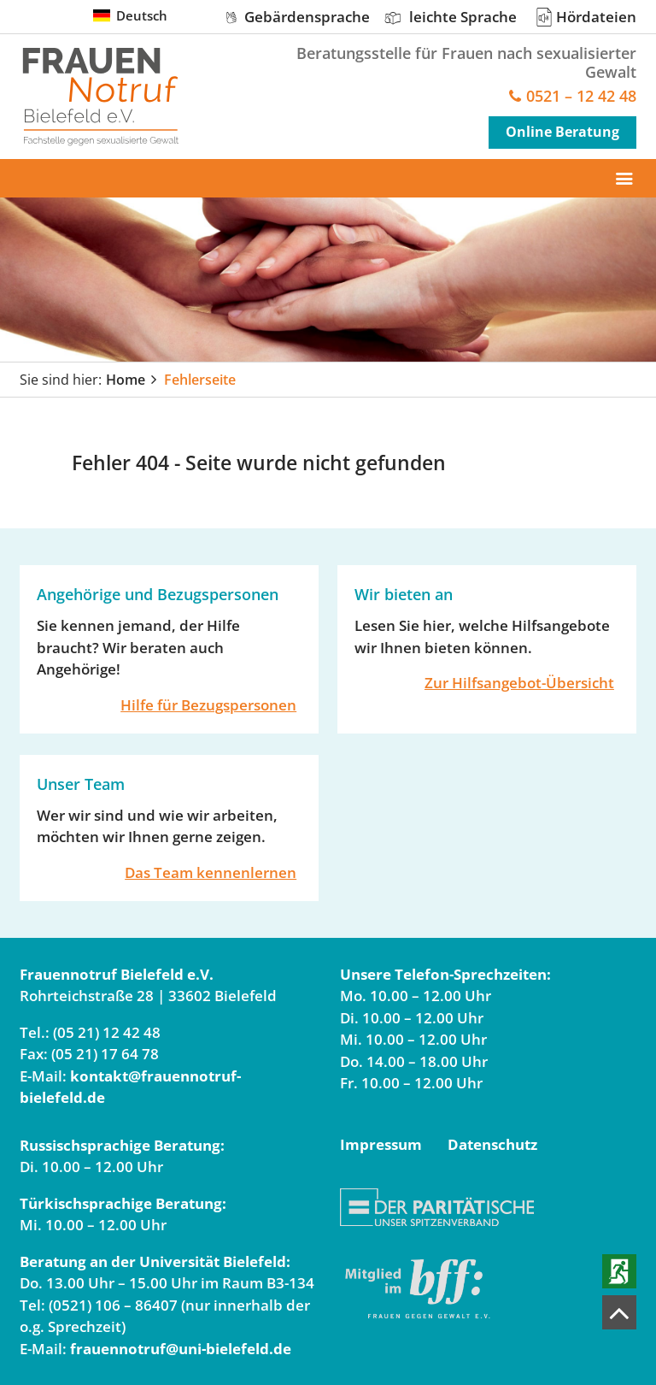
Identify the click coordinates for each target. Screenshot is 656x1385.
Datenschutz (492, 1144)
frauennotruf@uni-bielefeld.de (180, 1348)
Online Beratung (562, 131)
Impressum (381, 1144)
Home (125, 379)
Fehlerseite (200, 379)
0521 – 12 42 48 (581, 97)
